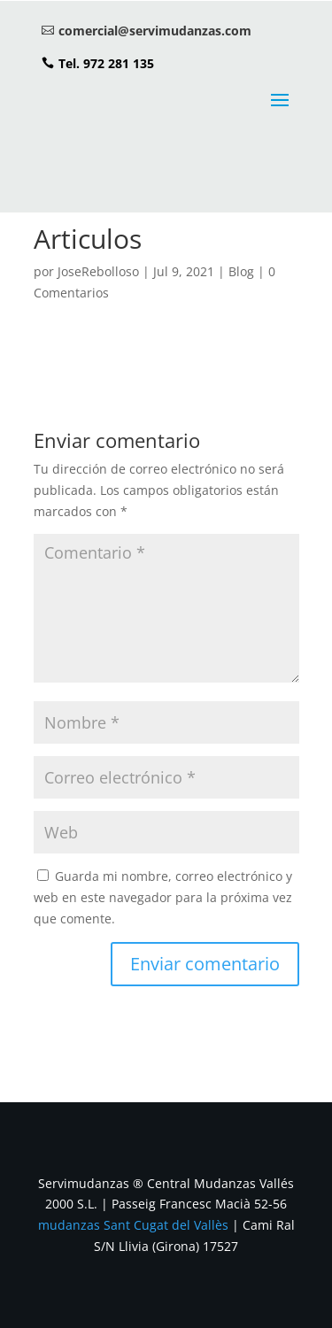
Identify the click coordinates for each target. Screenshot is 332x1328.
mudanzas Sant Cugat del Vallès (133, 1224)
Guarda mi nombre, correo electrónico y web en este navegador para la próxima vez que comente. (163, 897)
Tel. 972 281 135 (106, 63)
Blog (241, 271)
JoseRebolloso (98, 271)
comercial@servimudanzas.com (154, 30)
